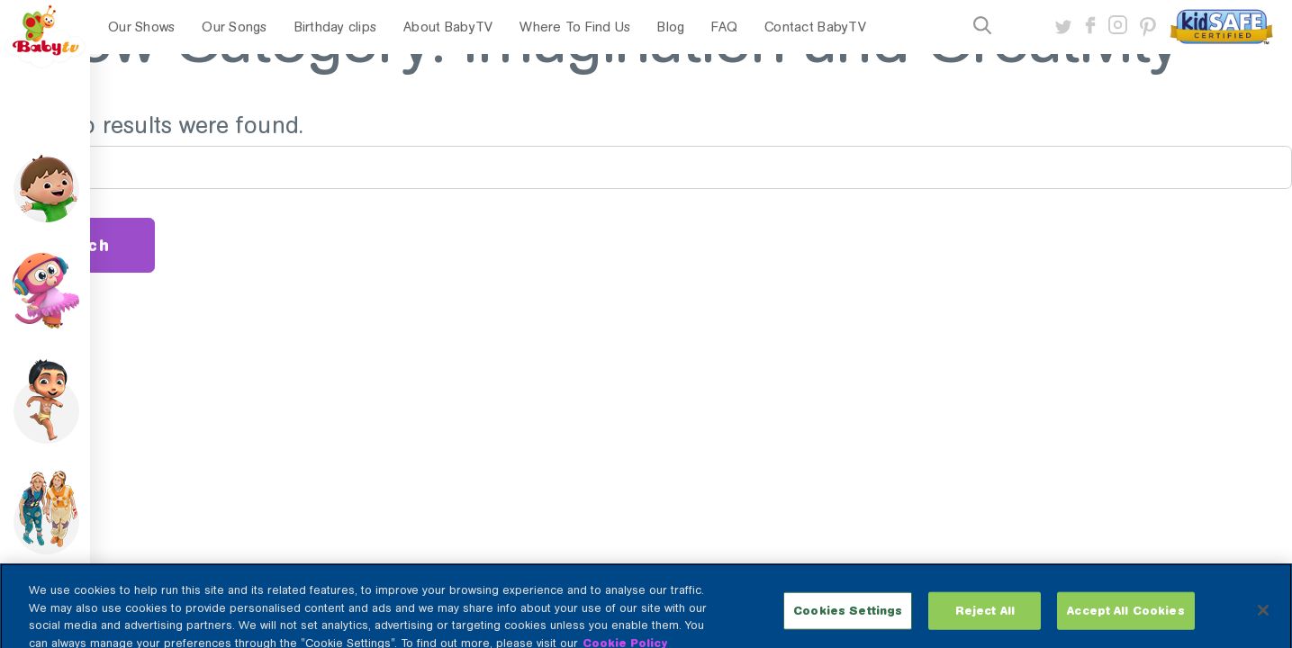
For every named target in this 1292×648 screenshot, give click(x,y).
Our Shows (141, 27)
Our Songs (234, 27)
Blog (670, 27)
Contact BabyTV (815, 27)
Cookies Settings (847, 619)
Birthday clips (335, 27)
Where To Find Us (575, 27)
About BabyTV (447, 27)
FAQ (724, 27)
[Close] (1263, 619)
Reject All (985, 619)
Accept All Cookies (1125, 619)
